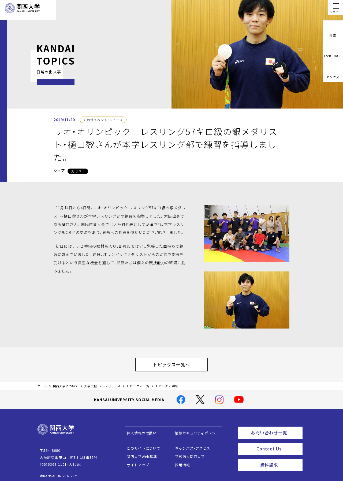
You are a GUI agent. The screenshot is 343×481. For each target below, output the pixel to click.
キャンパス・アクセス (190, 445)
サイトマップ (135, 462)
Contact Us (277, 443)
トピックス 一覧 (138, 383)
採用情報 (180, 462)
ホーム (42, 383)
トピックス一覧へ (176, 363)
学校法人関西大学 (187, 453)
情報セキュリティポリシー (195, 430)
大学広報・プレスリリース (102, 383)
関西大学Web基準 (139, 453)
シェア (59, 170)
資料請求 (279, 458)
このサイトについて (141, 445)
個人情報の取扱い (139, 430)
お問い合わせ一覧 (275, 429)
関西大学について (66, 383)
